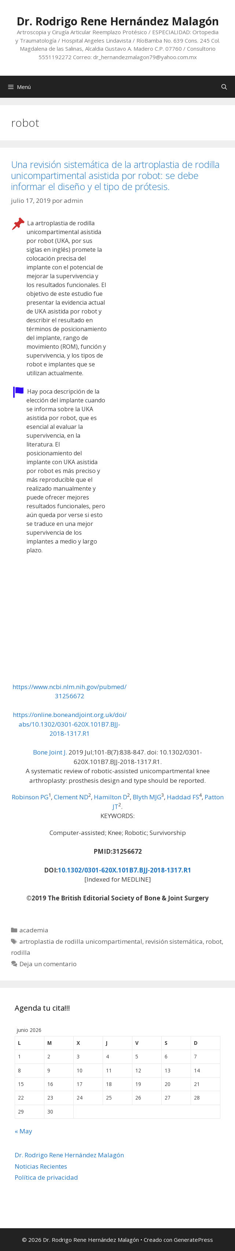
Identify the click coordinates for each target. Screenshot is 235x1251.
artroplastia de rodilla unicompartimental (80, 941)
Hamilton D (110, 797)
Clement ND (71, 797)
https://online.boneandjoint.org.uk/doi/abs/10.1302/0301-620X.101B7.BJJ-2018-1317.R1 (69, 724)
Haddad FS (183, 797)
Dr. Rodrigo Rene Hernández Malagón (117, 21)
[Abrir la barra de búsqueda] (224, 87)
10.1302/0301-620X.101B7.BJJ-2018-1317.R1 (124, 870)
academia (33, 930)
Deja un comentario (48, 964)
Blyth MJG (147, 797)
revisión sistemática (174, 941)
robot (214, 941)
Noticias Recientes (41, 1166)
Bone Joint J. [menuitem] (50, 752)
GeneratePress (193, 1239)
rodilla (20, 952)
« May (23, 1131)
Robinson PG (30, 797)
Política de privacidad (46, 1177)
